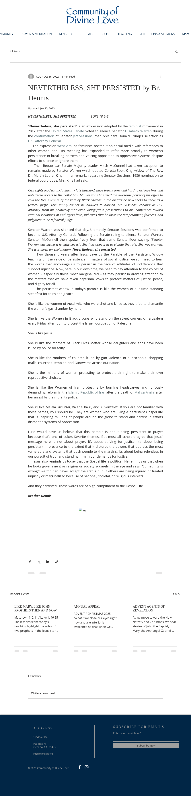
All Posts (15, 51)
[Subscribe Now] (146, 745)
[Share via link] (56, 561)
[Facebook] (79, 767)
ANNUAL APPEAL (87, 606)
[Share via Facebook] (30, 561)
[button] (176, 51)
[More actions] (161, 76)
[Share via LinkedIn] (47, 561)
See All (177, 593)
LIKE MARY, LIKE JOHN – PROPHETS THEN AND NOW (35, 608)
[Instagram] (86, 767)
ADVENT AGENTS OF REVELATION (149, 608)
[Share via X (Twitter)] (38, 561)
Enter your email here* (127, 733)
